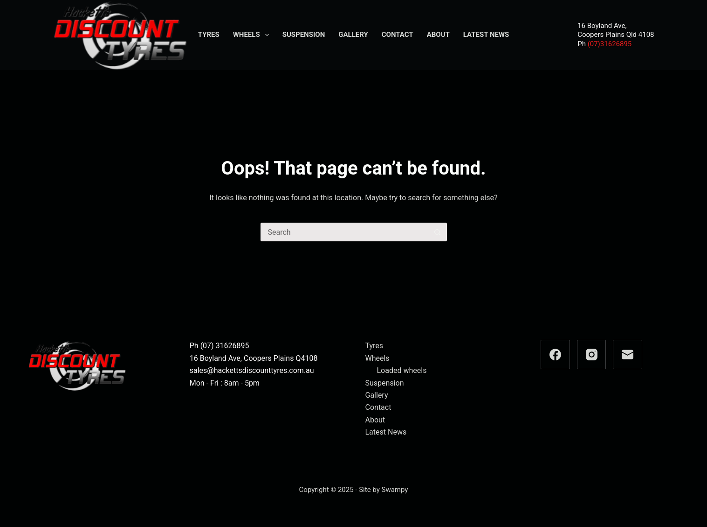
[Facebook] (555, 354)
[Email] (627, 354)
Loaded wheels (402, 370)
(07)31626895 (610, 44)
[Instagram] (591, 354)
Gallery (353, 34)
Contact (397, 34)
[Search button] (437, 232)
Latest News (486, 34)
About (438, 34)
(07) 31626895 (224, 345)
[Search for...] (344, 232)
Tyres (209, 34)
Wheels (253, 35)
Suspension (303, 34)
